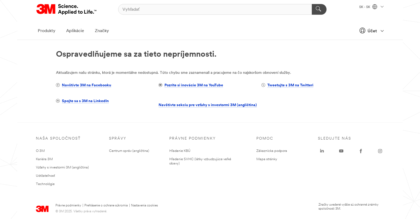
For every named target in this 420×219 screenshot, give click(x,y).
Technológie (45, 184)
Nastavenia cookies (144, 205)
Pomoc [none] (264, 139)
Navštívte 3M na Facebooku (86, 85)
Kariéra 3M (44, 159)
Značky (102, 31)
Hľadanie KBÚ (179, 151)
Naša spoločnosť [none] (58, 139)
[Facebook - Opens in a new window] (361, 151)
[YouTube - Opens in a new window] (341, 151)
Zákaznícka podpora (271, 151)
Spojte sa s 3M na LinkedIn (85, 101)
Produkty (46, 31)
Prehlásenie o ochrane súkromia (106, 205)
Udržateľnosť (45, 176)
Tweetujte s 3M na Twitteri (290, 85)
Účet (370, 30)
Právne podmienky (68, 205)
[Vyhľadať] (222, 9)
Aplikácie (75, 31)
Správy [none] (117, 139)
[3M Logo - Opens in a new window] (66, 9)
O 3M (40, 151)
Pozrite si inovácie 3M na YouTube (193, 85)
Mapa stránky (266, 159)
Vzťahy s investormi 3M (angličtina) (62, 167)
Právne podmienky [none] (192, 139)
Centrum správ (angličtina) (129, 151)
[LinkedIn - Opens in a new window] (322, 151)
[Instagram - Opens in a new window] (380, 151)
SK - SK (371, 7)
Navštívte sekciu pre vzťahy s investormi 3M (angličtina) (208, 105)
